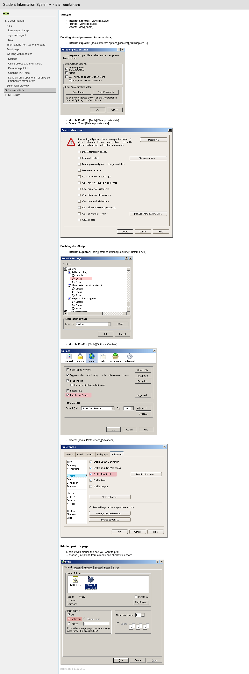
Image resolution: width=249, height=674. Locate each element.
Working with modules (19, 53)
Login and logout (16, 35)
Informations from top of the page (26, 44)
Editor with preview (18, 85)
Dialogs (12, 58)
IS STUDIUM (12, 94)
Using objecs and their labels (25, 63)
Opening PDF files (19, 72)
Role (11, 40)
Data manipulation (18, 68)
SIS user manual (14, 20)
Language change (18, 30)
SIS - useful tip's (14, 90)
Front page (13, 49)
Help (9, 25)
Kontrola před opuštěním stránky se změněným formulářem (29, 79)
